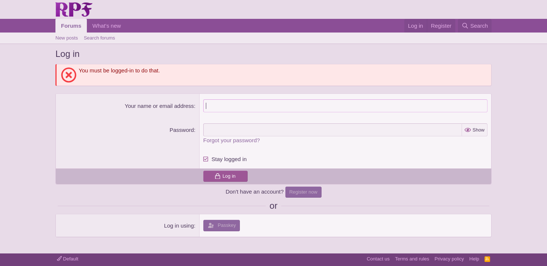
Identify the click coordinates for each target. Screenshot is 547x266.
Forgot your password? (231, 140)
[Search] (475, 26)
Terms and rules (412, 259)
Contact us (378, 259)
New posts (66, 38)
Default (67, 259)
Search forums (99, 38)
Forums (71, 26)
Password (182, 130)
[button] (127, 26)
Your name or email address (159, 106)
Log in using (179, 225)
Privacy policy (449, 259)
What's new (106, 26)
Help (474, 259)
